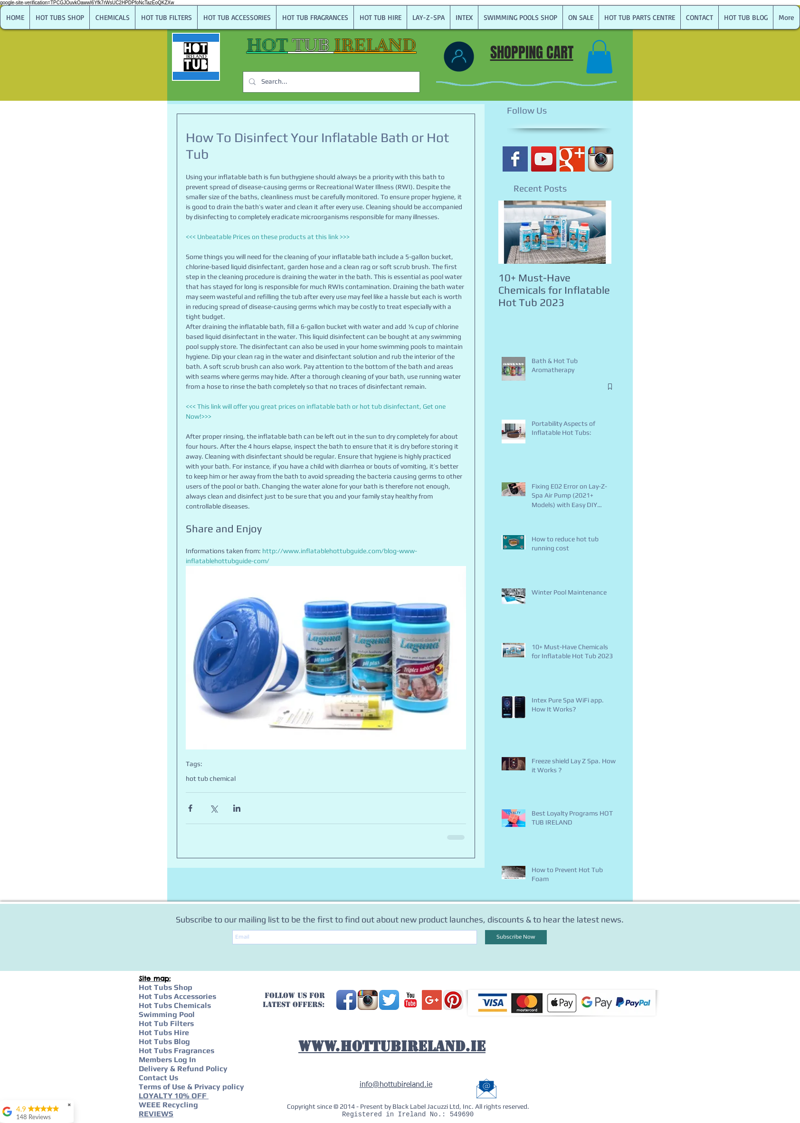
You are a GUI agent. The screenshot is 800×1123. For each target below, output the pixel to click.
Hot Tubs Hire (164, 1032)
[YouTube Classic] (410, 1000)
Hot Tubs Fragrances (176, 1050)
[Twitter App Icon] (389, 1000)
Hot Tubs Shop (165, 987)
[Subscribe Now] (516, 937)
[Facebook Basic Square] (515, 159)
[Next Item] (596, 232)
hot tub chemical (211, 778)
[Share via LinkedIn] (236, 808)
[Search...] (330, 82)
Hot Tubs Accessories (177, 996)
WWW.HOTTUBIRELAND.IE (392, 1046)
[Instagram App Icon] (600, 159)
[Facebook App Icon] (346, 1000)
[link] (599, 57)
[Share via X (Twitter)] (213, 808)
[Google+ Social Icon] (432, 1000)
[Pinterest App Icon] (453, 1000)
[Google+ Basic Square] (572, 159)
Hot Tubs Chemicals (175, 1005)
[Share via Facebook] (190, 808)
